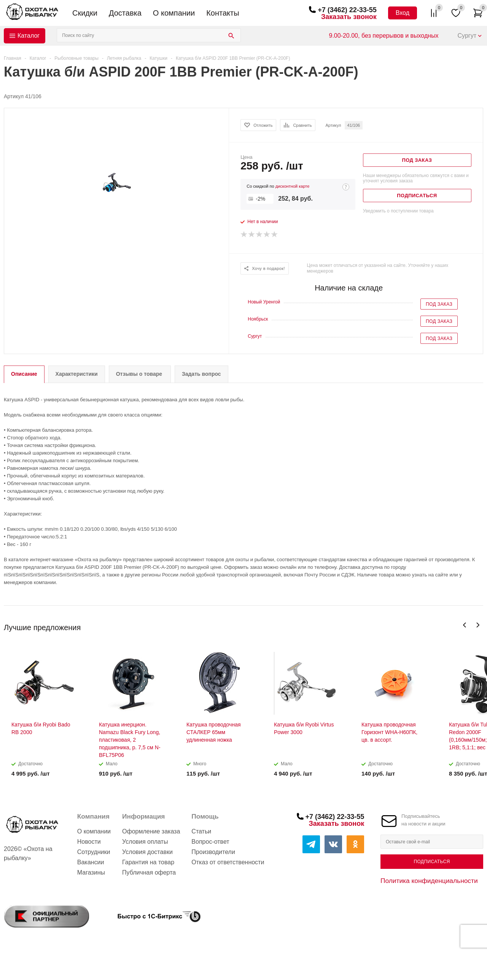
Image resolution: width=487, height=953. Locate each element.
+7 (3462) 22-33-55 (347, 10)
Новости (89, 841)
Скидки (84, 13)
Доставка (125, 13)
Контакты (222, 13)
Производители (213, 852)
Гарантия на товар (148, 862)
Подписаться (432, 861)
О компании (174, 13)
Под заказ (439, 304)
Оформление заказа (151, 831)
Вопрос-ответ (210, 841)
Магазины (91, 872)
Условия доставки (147, 852)
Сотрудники (93, 852)
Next (477, 625)
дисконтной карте (292, 186)
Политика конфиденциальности (429, 880)
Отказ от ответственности (227, 862)
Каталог (29, 35)
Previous (464, 625)
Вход (402, 13)
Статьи (201, 831)
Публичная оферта (149, 872)
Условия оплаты (145, 841)
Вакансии (90, 862)
